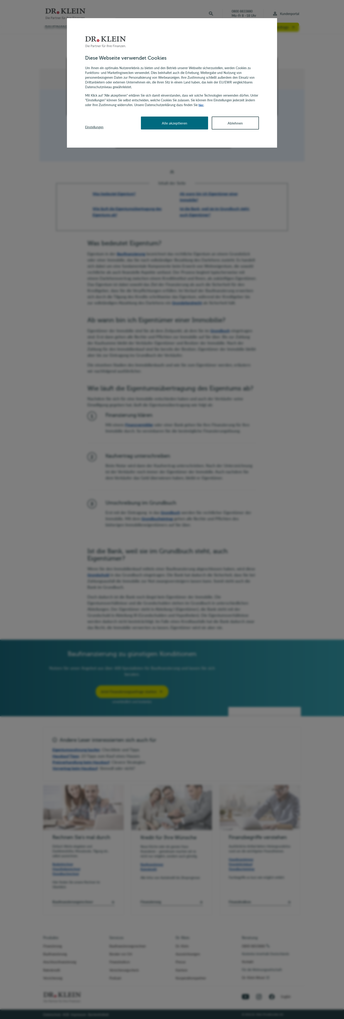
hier (201, 105)
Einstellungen (94, 127)
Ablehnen (235, 123)
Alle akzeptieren (174, 123)
